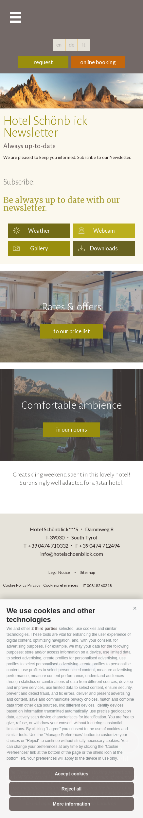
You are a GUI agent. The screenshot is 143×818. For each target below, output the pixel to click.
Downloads (104, 248)
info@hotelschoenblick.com (71, 554)
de (71, 44)
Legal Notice (59, 572)
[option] (71, 90)
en (59, 44)
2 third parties (44, 628)
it (83, 44)
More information (71, 804)
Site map (87, 572)
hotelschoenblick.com (71, 18)
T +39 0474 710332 (45, 545)
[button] (134, 608)
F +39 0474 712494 (97, 545)
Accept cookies (71, 773)
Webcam (104, 230)
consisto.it (131, 584)
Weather (39, 230)
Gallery (39, 248)
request (43, 62)
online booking (98, 62)
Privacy (33, 585)
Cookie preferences (60, 585)
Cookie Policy (15, 585)
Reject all (71, 788)
